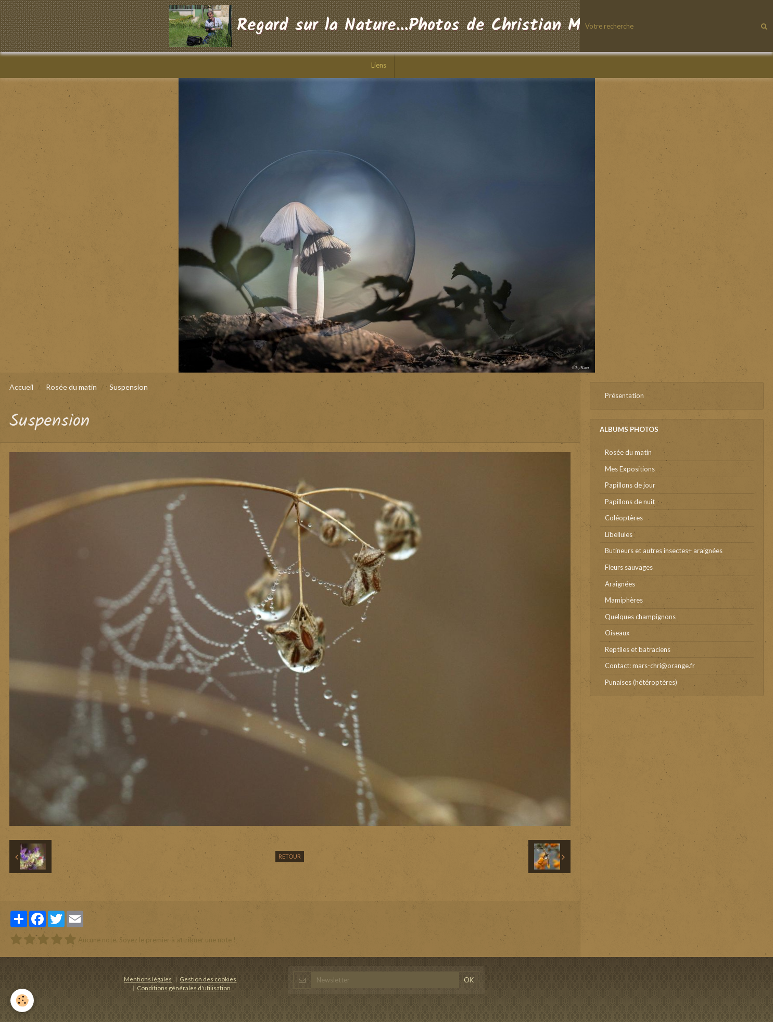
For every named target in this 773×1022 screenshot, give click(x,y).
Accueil (21, 386)
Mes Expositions (630, 469)
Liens (378, 65)
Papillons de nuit (630, 501)
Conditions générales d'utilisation (184, 987)
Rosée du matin (71, 386)
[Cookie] (22, 1000)
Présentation (624, 395)
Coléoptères (624, 518)
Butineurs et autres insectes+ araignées (664, 550)
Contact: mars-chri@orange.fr (650, 665)
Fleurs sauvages (629, 567)
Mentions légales (148, 978)
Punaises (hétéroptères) (641, 682)
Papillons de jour (630, 485)
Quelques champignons (640, 616)
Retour (289, 856)
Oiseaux (617, 633)
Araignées (620, 584)
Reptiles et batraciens (637, 649)
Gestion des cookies (208, 978)
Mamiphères (624, 600)
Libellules (618, 534)
